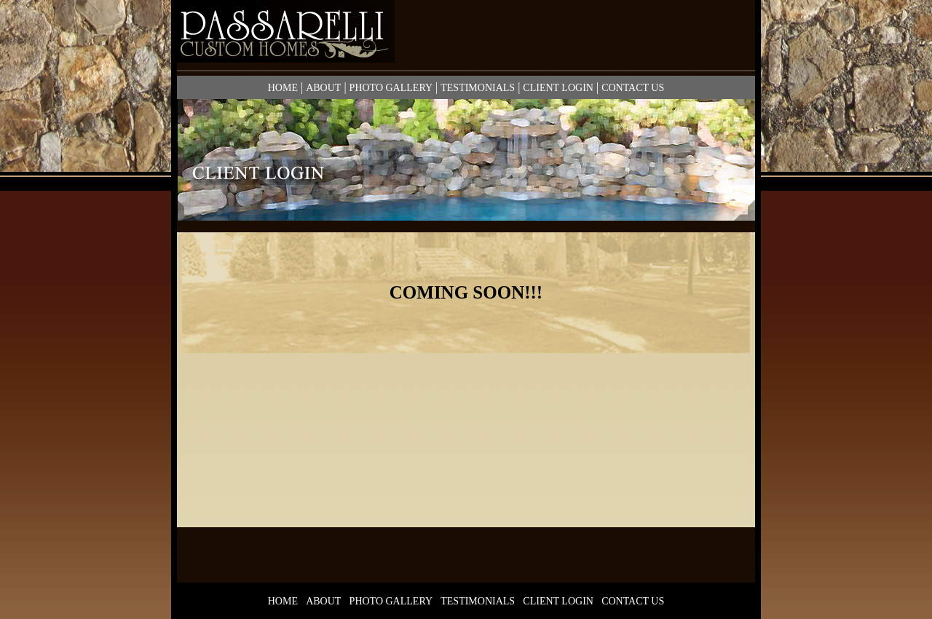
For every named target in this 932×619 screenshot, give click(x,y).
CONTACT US (632, 87)
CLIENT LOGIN (558, 87)
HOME (283, 87)
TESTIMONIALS (478, 87)
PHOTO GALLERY (391, 87)
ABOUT (323, 87)
